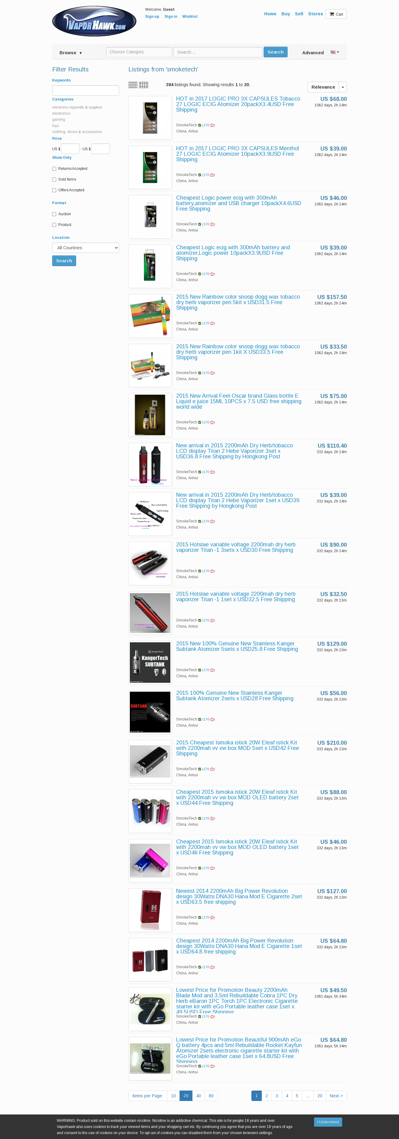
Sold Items (64, 179)
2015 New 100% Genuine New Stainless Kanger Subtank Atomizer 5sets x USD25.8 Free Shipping (237, 646)
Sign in (171, 16)
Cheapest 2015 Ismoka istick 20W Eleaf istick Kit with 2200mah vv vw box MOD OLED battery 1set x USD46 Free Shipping (237, 847)
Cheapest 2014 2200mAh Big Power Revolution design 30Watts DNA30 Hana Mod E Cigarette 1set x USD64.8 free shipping (239, 946)
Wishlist (190, 16)
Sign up (152, 16)
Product (61, 225)
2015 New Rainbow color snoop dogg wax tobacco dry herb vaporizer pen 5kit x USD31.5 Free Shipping (238, 302)
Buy (285, 13)
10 (173, 1095)
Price (57, 138)
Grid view (143, 85)
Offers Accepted (68, 190)
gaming (58, 119)
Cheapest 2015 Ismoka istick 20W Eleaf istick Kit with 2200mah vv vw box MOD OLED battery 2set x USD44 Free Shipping (237, 797)
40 (198, 1095)
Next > (336, 1095)
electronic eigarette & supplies (77, 107)
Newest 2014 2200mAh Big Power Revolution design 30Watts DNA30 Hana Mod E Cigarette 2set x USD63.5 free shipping (239, 896)
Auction (61, 214)
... (308, 1095)
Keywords (61, 80)
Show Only (62, 157)
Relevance (323, 87)
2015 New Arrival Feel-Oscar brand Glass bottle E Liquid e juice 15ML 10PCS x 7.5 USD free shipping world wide (238, 401)
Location (60, 237)
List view (133, 85)
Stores (315, 13)
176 (208, 125)
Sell (299, 13)
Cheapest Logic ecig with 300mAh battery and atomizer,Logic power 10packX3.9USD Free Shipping (233, 253)
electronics (61, 113)
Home (270, 13)
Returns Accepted (69, 168)
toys (55, 126)
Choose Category (127, 51)
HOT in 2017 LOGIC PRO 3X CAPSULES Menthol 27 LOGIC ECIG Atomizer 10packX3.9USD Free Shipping (237, 154)
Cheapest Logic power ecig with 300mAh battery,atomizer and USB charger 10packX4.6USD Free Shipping (238, 203)
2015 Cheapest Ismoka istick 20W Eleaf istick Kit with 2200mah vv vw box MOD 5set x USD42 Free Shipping (237, 748)
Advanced (313, 52)
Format (59, 203)
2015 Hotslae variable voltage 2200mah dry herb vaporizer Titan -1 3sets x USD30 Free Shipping (236, 547)
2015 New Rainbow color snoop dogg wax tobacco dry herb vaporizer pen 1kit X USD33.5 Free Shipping (238, 352)
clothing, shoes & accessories (77, 132)
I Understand (328, 1122)
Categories (62, 99)
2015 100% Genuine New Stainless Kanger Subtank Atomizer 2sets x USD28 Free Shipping (234, 695)
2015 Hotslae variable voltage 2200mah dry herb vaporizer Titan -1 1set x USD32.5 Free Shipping (236, 596)
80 (211, 1095)
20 (186, 1095)
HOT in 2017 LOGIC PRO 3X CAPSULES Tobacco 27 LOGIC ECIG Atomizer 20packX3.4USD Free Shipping (238, 104)
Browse (71, 52)
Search (276, 52)
